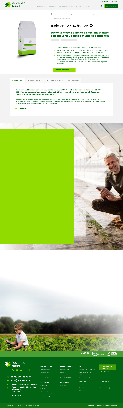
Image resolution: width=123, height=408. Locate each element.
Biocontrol (42, 388)
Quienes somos (45, 366)
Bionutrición (43, 385)
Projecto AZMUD (65, 375)
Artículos (81, 385)
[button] (102, 6)
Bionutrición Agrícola (69, 14)
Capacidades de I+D (85, 372)
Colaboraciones (83, 375)
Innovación (65, 382)
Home (55, 14)
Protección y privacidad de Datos (28, 405)
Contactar (104, 382)
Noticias (82, 382)
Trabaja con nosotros (46, 375)
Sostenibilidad (66, 366)
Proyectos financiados (86, 378)
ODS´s (62, 372)
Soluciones (44, 382)
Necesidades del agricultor (47, 397)
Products (60, 14)
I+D (80, 366)
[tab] (17, 80)
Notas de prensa (84, 388)
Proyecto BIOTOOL (66, 378)
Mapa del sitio (11, 405)
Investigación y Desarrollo (87, 369)
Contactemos (103, 385)
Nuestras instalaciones (46, 378)
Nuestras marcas (44, 369)
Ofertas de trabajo (104, 388)
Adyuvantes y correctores (47, 391)
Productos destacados (46, 394)
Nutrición (78, 14)
